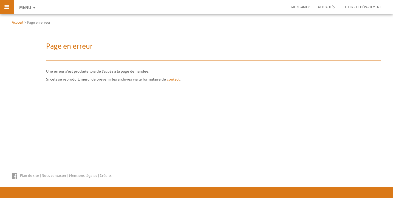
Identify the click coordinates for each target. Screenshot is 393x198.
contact (173, 79)
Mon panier (300, 7)
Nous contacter (54, 175)
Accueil (17, 22)
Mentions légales (83, 175)
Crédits (106, 175)
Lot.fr (362, 7)
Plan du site (29, 175)
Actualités (326, 7)
